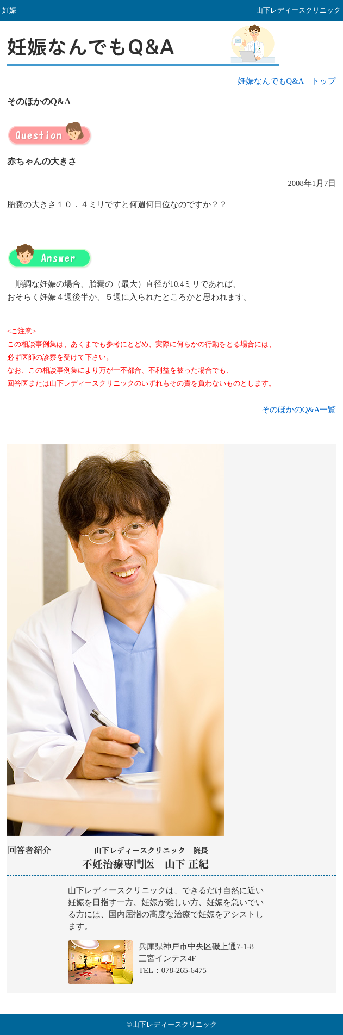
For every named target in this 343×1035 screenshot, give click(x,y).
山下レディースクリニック (171, 938)
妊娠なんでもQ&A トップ (287, 81)
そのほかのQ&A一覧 (298, 409)
